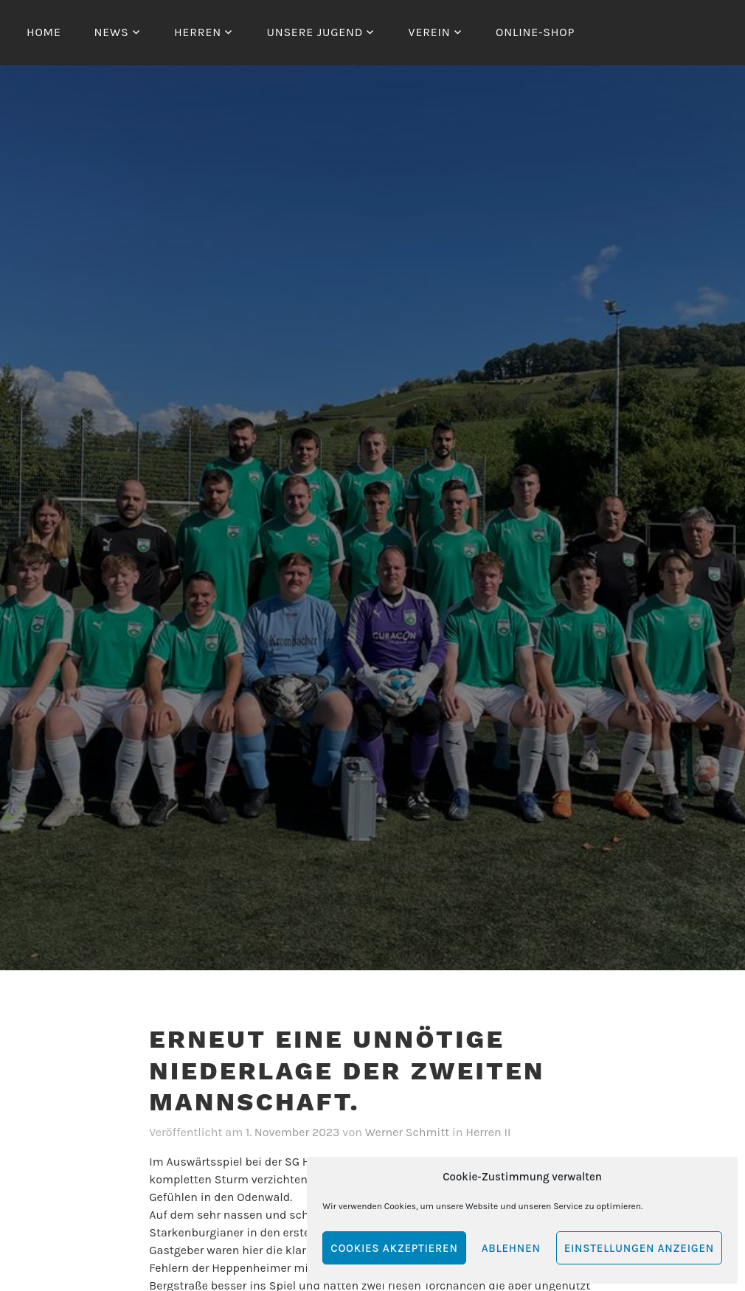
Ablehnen (511, 1248)
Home (44, 32)
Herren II (487, 1132)
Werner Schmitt (407, 1132)
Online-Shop (535, 32)
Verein (430, 32)
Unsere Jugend (314, 32)
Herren (197, 32)
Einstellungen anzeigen (639, 1248)
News (111, 32)
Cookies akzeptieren (393, 1248)
